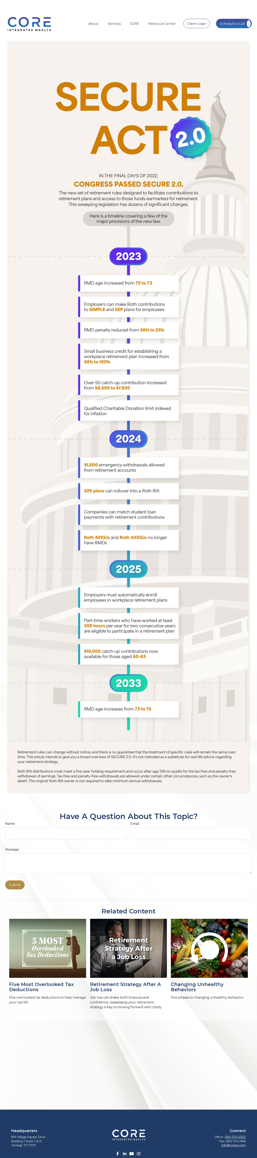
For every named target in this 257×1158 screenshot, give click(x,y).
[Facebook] (117, 1142)
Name (10, 812)
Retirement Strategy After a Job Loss (125, 974)
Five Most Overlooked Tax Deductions (41, 974)
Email (134, 812)
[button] (93, 11)
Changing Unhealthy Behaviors (197, 974)
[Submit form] (15, 872)
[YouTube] (131, 1142)
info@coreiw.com (233, 1133)
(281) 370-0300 (235, 1125)
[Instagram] (138, 1142)
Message (12, 837)
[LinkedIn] (124, 1142)
